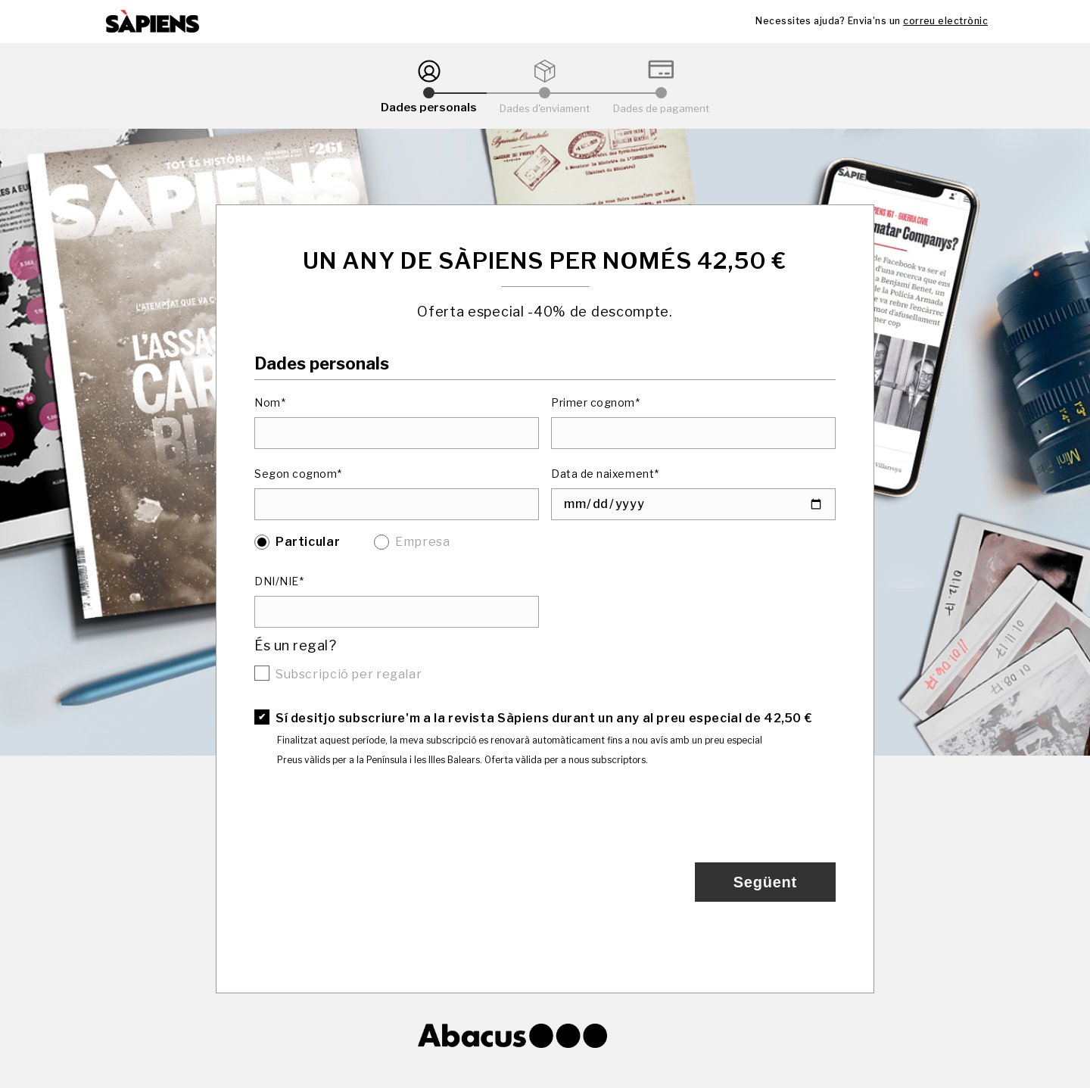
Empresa (422, 542)
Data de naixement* (605, 473)
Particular (308, 542)
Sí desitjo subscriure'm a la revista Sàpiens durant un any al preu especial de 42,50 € (544, 718)
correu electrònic (945, 20)
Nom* (269, 402)
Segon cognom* (298, 473)
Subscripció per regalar (349, 674)
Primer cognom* (595, 402)
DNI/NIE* (279, 581)
